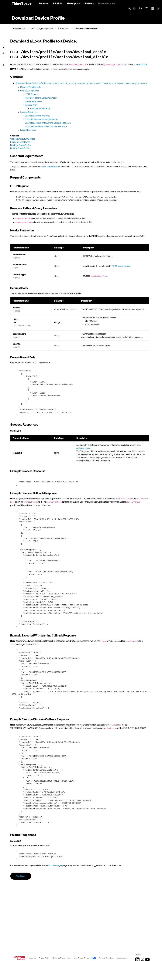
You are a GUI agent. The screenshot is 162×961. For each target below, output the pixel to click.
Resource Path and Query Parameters (80, 105)
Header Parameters (72, 108)
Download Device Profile (86, 28)
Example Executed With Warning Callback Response (86, 130)
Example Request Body (79, 115)
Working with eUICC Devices (61, 146)
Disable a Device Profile (59, 152)
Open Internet (122, 958)
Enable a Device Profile (59, 149)
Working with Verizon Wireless (25, 56)
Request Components (68, 97)
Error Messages (94, 903)
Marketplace (73, 3)
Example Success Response (76, 123)
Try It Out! (59, 917)
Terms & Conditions (106, 958)
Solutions (57, 3)
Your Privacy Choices (82, 958)
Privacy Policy (44, 958)
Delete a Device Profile (58, 155)
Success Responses (68, 119)
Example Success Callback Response (80, 126)
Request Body (70, 112)
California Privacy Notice (62, 958)
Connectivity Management (41, 28)
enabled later (79, 68)
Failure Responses (67, 137)
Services (43, 3)
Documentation (106, 3)
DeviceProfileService (90, 177)
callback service (132, 473)
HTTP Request (70, 101)
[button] (146, 8)
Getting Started (19, 51)
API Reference (64, 28)
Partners (89, 3)
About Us (32, 958)
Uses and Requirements (69, 94)
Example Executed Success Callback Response (84, 133)
